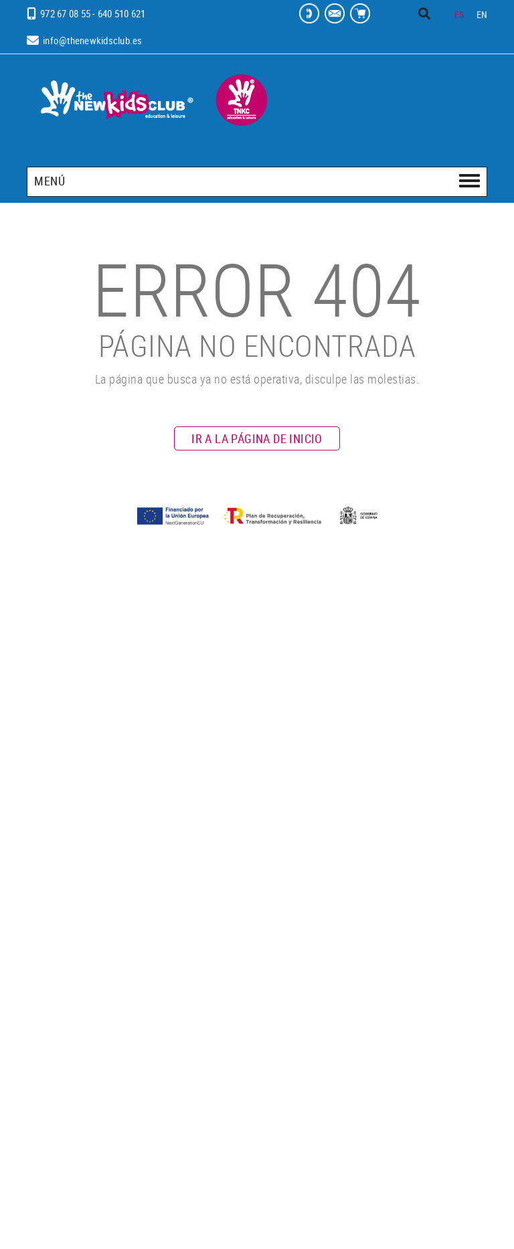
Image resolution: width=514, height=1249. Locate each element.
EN (482, 14)
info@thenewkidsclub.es (93, 40)
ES (459, 14)
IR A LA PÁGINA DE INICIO (257, 438)
